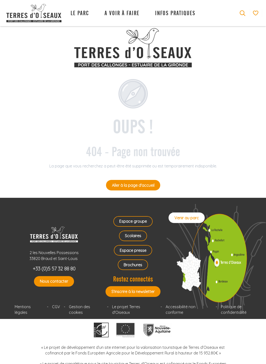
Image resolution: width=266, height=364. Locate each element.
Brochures (133, 264)
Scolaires (133, 235)
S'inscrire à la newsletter (133, 291)
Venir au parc (186, 217)
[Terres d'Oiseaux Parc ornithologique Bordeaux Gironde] (133, 47)
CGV (56, 306)
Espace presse (133, 250)
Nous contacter (54, 281)
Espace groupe (133, 221)
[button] (242, 13)
